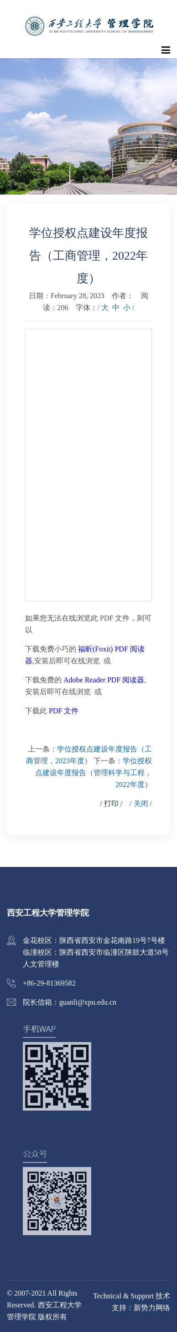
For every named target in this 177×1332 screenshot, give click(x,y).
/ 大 (103, 307)
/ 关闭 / (141, 803)
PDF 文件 (63, 711)
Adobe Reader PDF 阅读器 (103, 680)
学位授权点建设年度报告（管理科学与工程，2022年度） (93, 772)
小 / (128, 307)
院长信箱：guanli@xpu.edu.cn (69, 1002)
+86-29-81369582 (49, 983)
